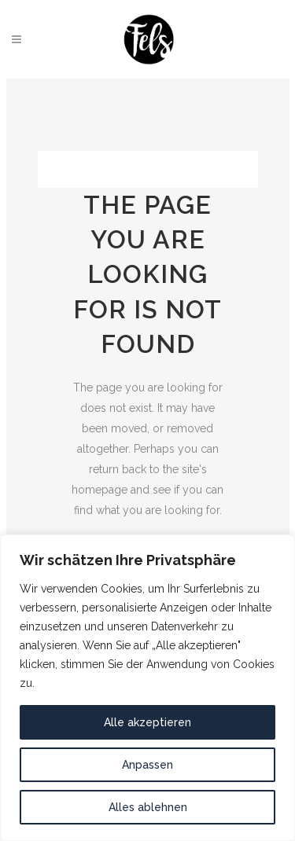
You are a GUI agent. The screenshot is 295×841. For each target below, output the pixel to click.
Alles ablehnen (148, 807)
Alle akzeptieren (147, 722)
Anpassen (147, 764)
